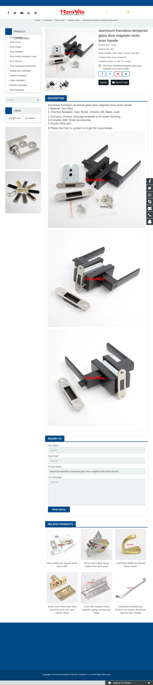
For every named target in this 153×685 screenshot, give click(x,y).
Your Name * (54, 452)
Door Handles (16, 44)
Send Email (119, 88)
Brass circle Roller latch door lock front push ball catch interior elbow (62, 614)
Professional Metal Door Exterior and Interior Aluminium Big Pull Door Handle (130, 614)
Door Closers (16, 67)
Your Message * (55, 483)
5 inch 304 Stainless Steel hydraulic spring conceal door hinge (96, 614)
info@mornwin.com (38, 3)
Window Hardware (18, 91)
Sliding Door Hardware (20, 77)
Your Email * (53, 462)
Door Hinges (16, 53)
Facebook (30, 124)
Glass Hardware (17, 87)
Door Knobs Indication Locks (23, 63)
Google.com (15, 124)
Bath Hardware (17, 96)
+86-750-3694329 (15, 3)
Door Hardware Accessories (23, 72)
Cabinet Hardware (18, 82)
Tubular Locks (74, 27)
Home (37, 27)
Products (48, 27)
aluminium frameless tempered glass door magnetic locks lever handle (122, 72)
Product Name (54, 472)
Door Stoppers (16, 58)
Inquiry (103, 88)
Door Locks (59, 27)
